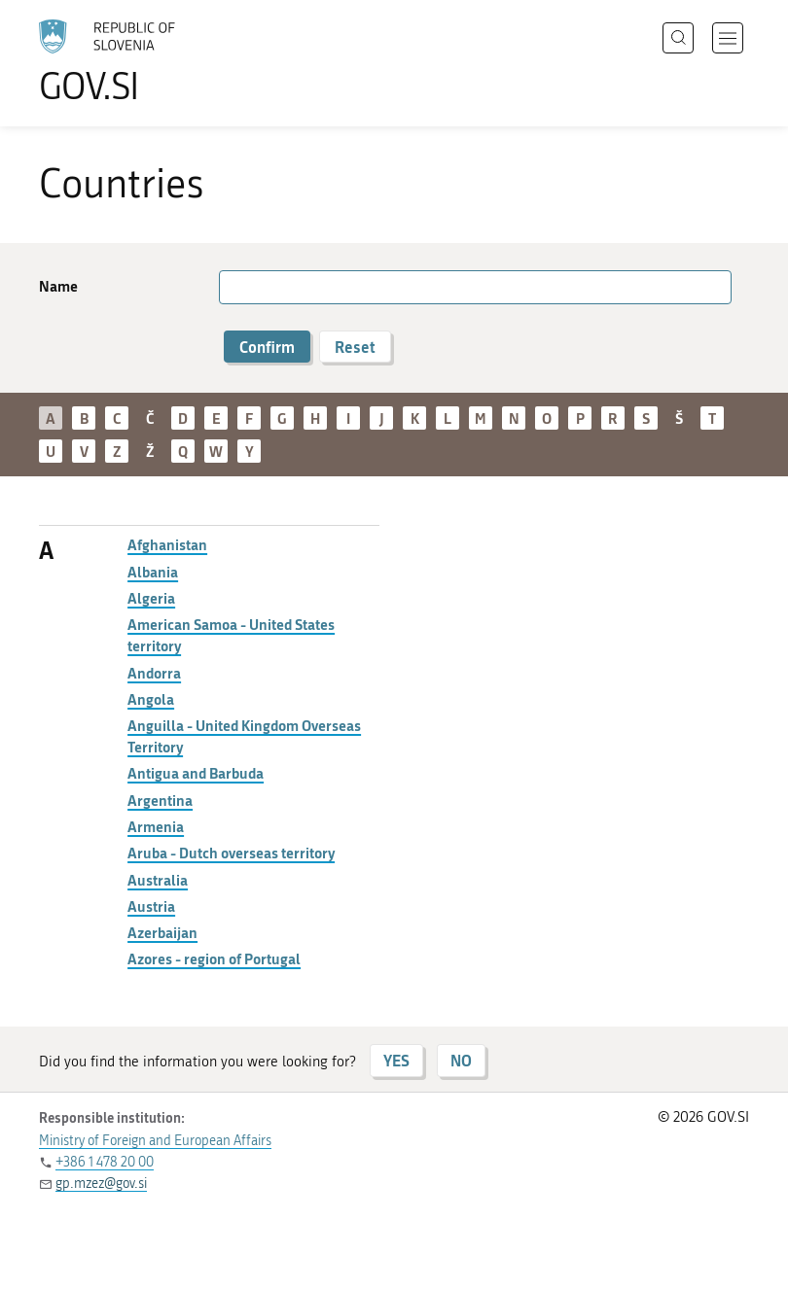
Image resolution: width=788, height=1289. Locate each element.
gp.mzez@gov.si (101, 1183)
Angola (150, 699)
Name (58, 286)
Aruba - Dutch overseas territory (231, 852)
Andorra (154, 672)
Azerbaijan (162, 932)
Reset (355, 346)
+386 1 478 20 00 (104, 1162)
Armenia (155, 826)
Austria (151, 906)
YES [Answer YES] (396, 1060)
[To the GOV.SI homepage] (136, 61)
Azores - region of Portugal (214, 958)
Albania (152, 571)
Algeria (151, 598)
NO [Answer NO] (461, 1060)
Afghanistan (167, 544)
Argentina (160, 800)
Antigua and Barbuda (195, 773)
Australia (157, 879)
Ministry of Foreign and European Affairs (155, 1140)
